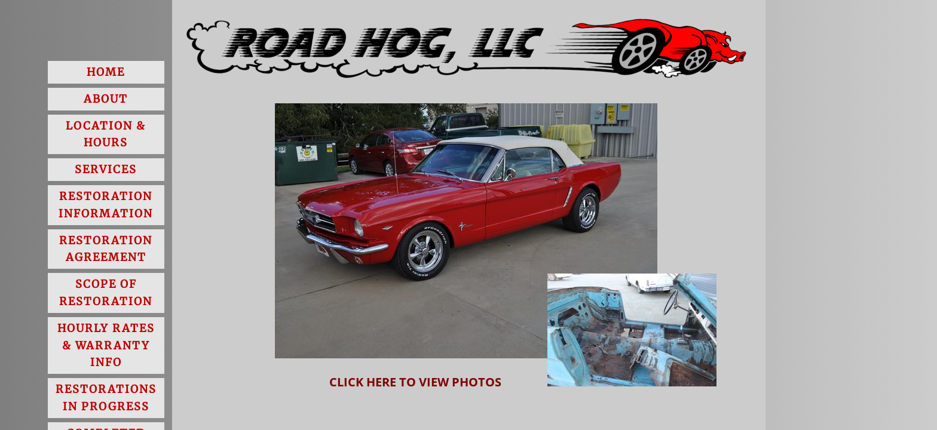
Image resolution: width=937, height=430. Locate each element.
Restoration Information (106, 204)
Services (106, 169)
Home (106, 72)
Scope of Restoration (105, 292)
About (106, 99)
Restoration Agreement (105, 249)
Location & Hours (106, 134)
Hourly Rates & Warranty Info (106, 345)
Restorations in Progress (106, 397)
